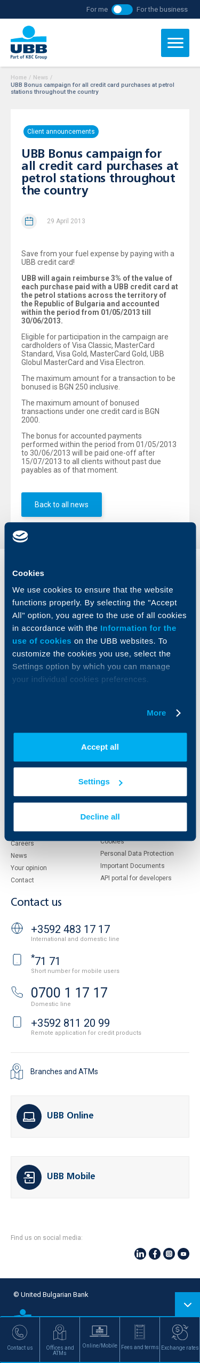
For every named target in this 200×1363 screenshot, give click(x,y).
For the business (162, 9)
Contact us (36, 903)
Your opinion (29, 868)
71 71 (46, 961)
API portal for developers (136, 878)
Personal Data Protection (137, 853)
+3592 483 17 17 (70, 929)
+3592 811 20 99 (70, 1023)
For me (97, 9)
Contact (22, 880)
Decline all (99, 816)
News (40, 77)
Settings (100, 781)
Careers (22, 843)
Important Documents (132, 866)
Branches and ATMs (64, 1071)
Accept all (100, 746)
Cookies (112, 841)
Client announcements (61, 131)
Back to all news (62, 504)
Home (19, 77)
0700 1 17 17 (69, 993)
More (156, 712)
